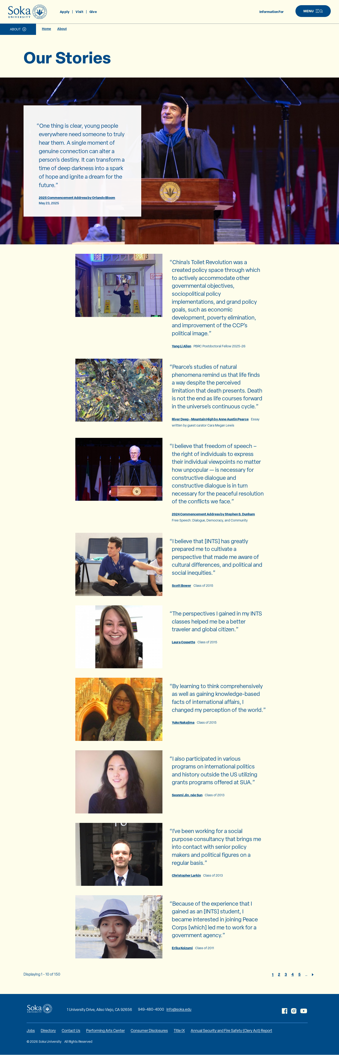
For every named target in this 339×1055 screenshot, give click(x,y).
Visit (79, 11)
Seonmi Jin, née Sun (187, 795)
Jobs (31, 1030)
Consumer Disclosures (149, 1030)
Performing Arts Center (105, 1030)
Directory (48, 1030)
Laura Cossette (183, 642)
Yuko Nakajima (183, 722)
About (15, 29)
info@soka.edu (178, 1009)
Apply (64, 11)
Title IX (179, 1030)
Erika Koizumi (182, 948)
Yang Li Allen (181, 346)
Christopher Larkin (186, 875)
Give (93, 11)
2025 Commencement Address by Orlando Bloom (77, 197)
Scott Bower (181, 585)
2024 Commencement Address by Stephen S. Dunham (213, 514)
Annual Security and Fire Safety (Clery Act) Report (231, 1030)
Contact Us (71, 1030)
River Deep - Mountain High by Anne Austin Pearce (210, 419)
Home (46, 29)
